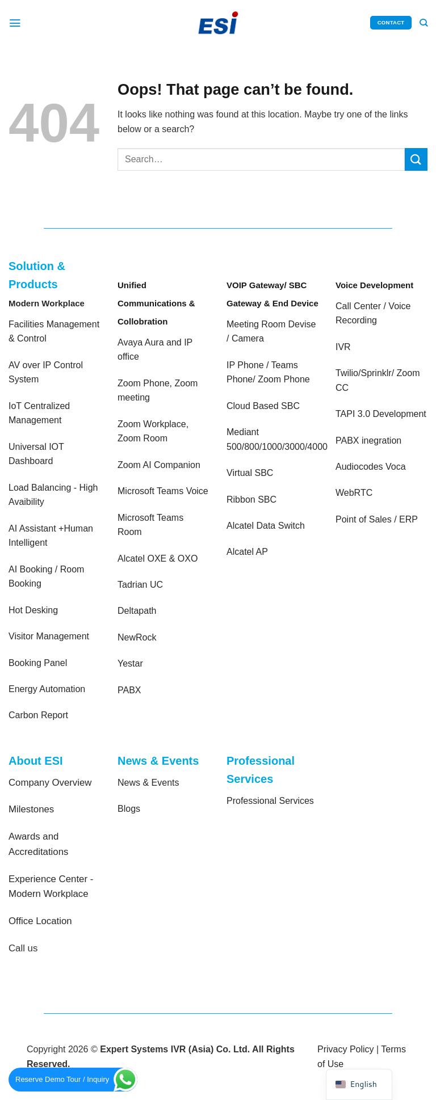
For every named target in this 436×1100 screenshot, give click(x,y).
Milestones (31, 809)
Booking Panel (38, 663)
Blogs (129, 809)
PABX (129, 690)
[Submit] (416, 159)
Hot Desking (33, 610)
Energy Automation (47, 689)
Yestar (130, 663)
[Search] (423, 22)
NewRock (137, 637)
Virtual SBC (250, 473)
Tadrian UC (140, 584)
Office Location (40, 921)
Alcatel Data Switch (266, 525)
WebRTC (354, 493)
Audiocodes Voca (371, 466)
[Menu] (15, 22)
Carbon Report (38, 715)
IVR (343, 347)
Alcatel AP (247, 552)
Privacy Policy (345, 1049)
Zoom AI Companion (159, 465)
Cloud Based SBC (263, 406)
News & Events (148, 782)
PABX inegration (368, 440)
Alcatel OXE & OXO (158, 558)
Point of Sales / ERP (377, 519)
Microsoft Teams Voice (163, 491)
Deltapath (137, 611)
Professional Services (270, 801)
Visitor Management (49, 636)
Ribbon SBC (251, 499)
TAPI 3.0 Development (381, 414)
